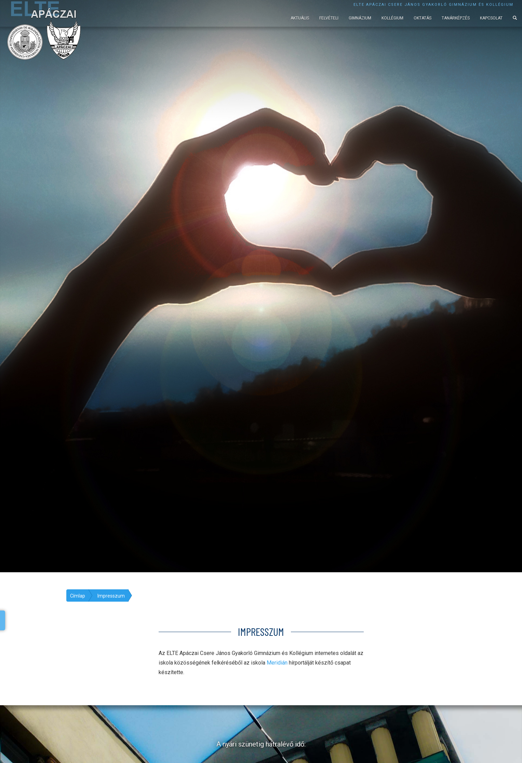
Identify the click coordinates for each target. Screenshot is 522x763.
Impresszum (111, 596)
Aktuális (300, 18)
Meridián (277, 662)
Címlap (77, 596)
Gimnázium (360, 18)
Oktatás (422, 18)
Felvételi (328, 18)
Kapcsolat (491, 18)
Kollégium (392, 18)
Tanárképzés (456, 18)
